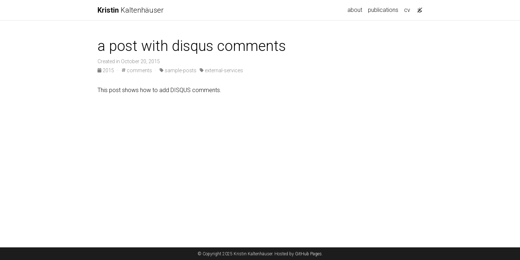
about (354, 9)
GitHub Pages (308, 253)
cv (407, 9)
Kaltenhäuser (131, 10)
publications (383, 9)
